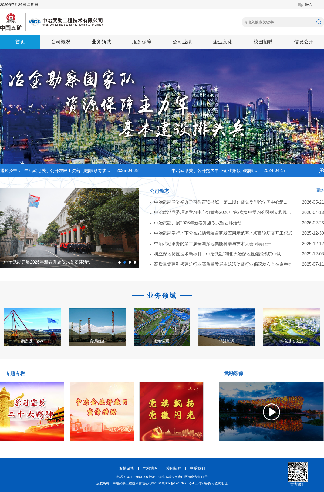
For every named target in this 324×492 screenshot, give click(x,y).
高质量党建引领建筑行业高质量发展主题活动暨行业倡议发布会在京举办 (223, 264)
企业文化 (222, 42)
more (321, 170)
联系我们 (197, 468)
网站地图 (150, 468)
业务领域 (101, 42)
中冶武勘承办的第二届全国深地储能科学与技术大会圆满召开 (212, 243)
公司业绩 (182, 42)
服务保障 (141, 42)
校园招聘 (263, 42)
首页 (20, 42)
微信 (308, 4)
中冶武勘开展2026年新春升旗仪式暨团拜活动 (48, 262)
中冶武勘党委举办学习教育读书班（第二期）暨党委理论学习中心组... (220, 202)
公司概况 (60, 42)
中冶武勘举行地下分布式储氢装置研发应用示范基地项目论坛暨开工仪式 (223, 233)
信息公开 (303, 42)
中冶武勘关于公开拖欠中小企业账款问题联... (214, 170)
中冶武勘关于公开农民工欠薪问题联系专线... (67, 170)
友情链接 (126, 468)
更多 (320, 190)
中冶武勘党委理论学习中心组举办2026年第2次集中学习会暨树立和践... (222, 212)
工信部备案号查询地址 (211, 483)
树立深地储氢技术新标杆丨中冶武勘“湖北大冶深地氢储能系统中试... (219, 254)
